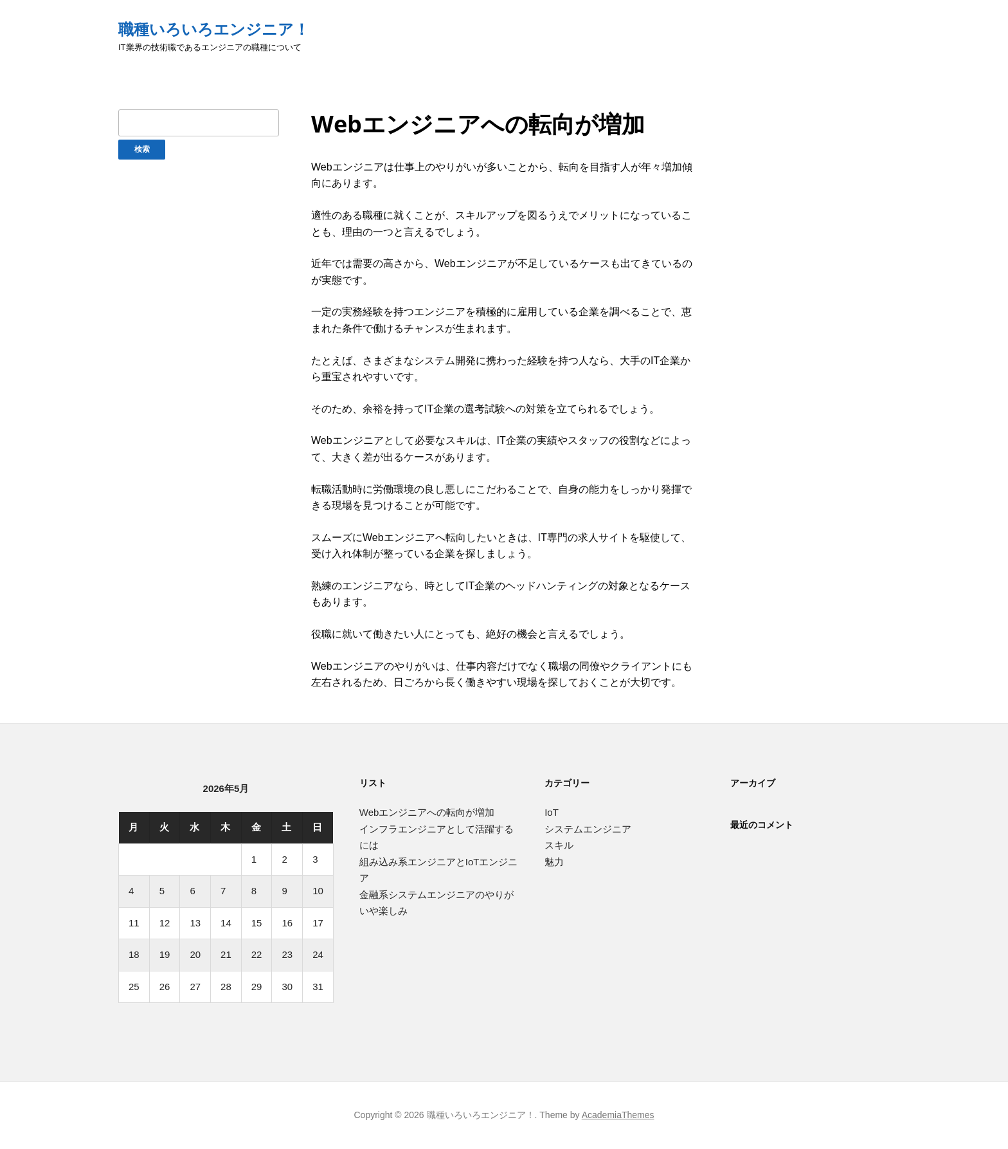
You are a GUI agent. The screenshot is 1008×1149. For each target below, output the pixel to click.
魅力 (554, 861)
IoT (551, 812)
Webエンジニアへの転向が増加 (427, 812)
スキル (558, 845)
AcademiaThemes (618, 1115)
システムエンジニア (587, 828)
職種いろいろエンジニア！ (213, 29)
